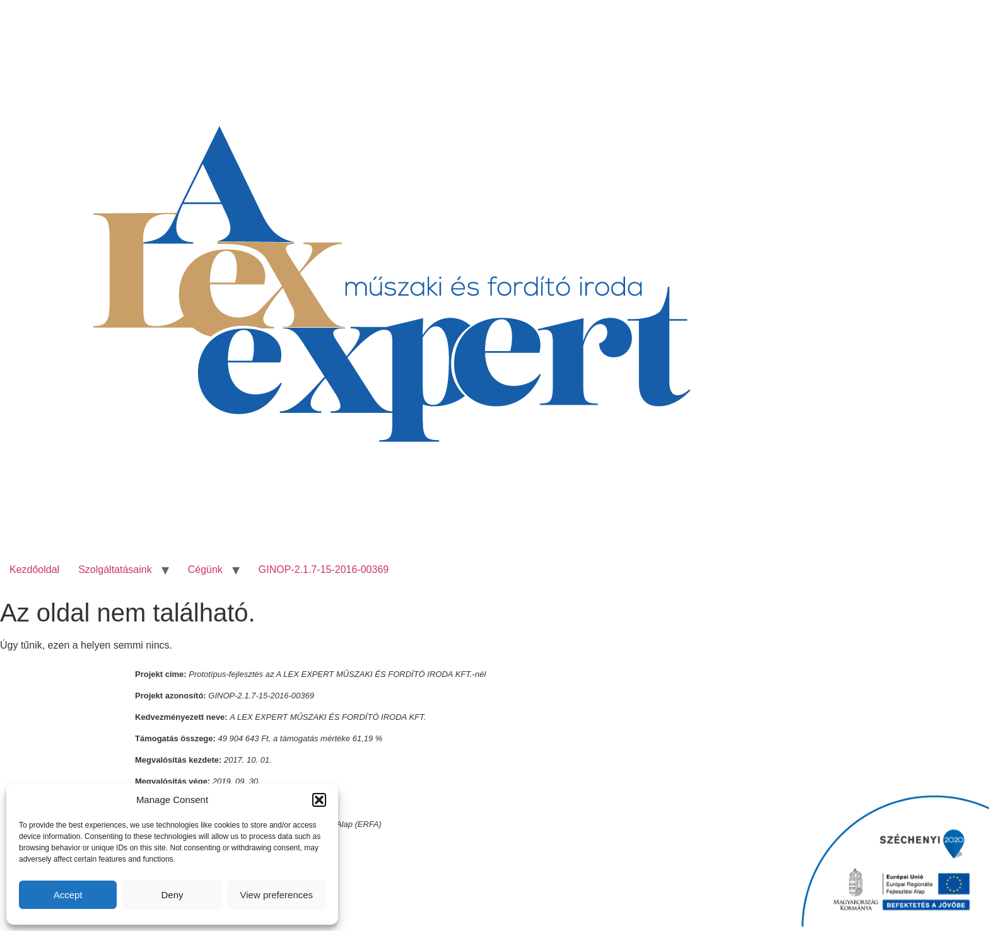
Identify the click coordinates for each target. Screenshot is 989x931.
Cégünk (205, 569)
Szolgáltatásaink (115, 569)
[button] (319, 800)
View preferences (276, 894)
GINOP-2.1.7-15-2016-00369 (324, 569)
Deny (172, 894)
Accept (68, 894)
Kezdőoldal (34, 569)
